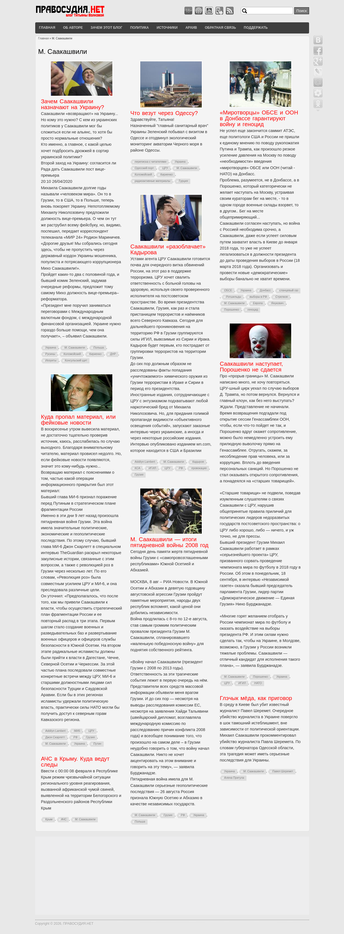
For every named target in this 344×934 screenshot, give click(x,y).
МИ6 (77, 730)
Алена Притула (234, 777)
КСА (137, 468)
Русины (50, 354)
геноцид (253, 309)
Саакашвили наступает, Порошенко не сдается (251, 367)
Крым (49, 819)
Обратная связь (220, 28)
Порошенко (231, 309)
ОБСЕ (228, 290)
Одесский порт (144, 168)
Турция (183, 181)
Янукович (277, 303)
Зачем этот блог (106, 28)
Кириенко (95, 354)
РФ (181, 468)
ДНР (113, 354)
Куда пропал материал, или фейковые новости (78, 420)
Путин (97, 743)
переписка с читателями (151, 161)
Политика (139, 28)
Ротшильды (233, 296)
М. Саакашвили (75, 347)
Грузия (139, 474)
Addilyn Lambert (145, 461)
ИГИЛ (152, 468)
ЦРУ (165, 168)
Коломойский (72, 354)
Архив (191, 28)
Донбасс (265, 290)
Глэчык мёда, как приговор (256, 698)
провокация (199, 468)
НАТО (258, 683)
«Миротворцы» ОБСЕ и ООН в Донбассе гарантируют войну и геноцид (259, 118)
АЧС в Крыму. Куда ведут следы (75, 762)
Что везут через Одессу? (164, 113)
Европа (258, 303)
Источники (166, 28)
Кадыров (198, 461)
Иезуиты (51, 360)
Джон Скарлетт (55, 737)
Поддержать (256, 28)
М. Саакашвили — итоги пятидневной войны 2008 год (170, 542)
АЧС (64, 819)
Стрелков (282, 296)
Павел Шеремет (282, 771)
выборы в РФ (258, 296)
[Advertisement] (172, 876)
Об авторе (73, 28)
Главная (47, 28)
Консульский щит (76, 360)
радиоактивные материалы (152, 181)
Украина (51, 347)
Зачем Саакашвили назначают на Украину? (72, 104)
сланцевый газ (288, 290)
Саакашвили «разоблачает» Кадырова (168, 249)
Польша (99, 347)
